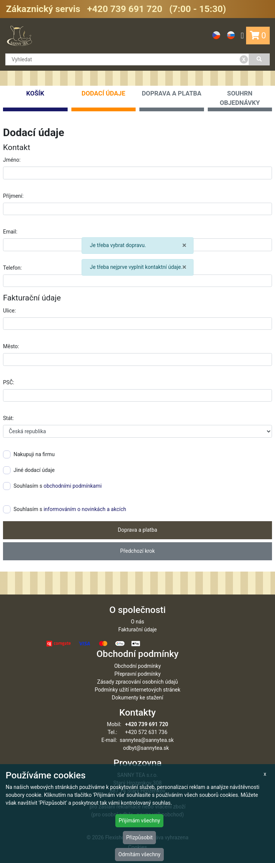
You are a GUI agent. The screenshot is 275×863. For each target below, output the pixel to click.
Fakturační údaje (137, 629)
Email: (10, 232)
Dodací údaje (103, 100)
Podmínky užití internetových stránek (137, 690)
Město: (11, 346)
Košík (35, 100)
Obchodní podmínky (137, 666)
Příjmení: (13, 196)
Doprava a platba (171, 100)
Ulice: (9, 311)
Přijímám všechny (139, 820)
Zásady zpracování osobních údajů (137, 682)
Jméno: (12, 160)
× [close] (184, 245)
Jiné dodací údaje (28, 470)
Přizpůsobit (139, 837)
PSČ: (8, 382)
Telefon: (12, 268)
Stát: (8, 418)
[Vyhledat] (259, 59)
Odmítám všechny (139, 854)
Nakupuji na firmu (29, 454)
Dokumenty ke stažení (137, 698)
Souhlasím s (52, 486)
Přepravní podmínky (137, 674)
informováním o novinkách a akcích (85, 509)
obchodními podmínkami (73, 486)
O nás (137, 622)
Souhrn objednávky (240, 100)
